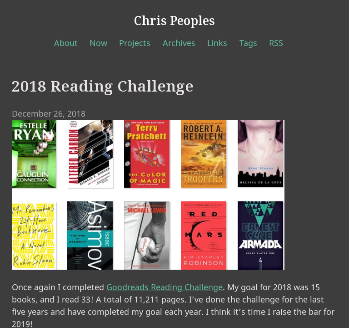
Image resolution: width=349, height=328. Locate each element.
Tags (248, 42)
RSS (276, 42)
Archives (179, 42)
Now (98, 42)
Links (217, 42)
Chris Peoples (174, 20)
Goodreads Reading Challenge (164, 287)
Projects (134, 42)
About (66, 42)
